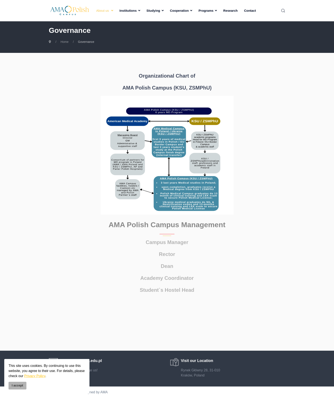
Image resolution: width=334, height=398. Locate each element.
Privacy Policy (34, 376)
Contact (250, 10)
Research (230, 10)
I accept (17, 385)
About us (102, 10)
